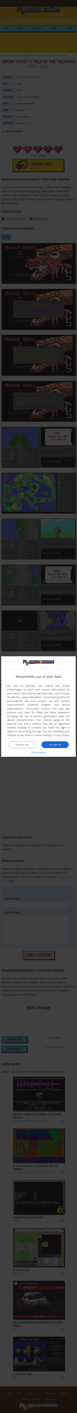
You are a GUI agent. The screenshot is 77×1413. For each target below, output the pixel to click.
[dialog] (38, 706)
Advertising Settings (29, 731)
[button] (38, 752)
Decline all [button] (22, 744)
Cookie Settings (43, 735)
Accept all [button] (55, 744)
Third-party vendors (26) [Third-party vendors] (41, 708)
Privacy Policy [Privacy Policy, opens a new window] (61, 735)
